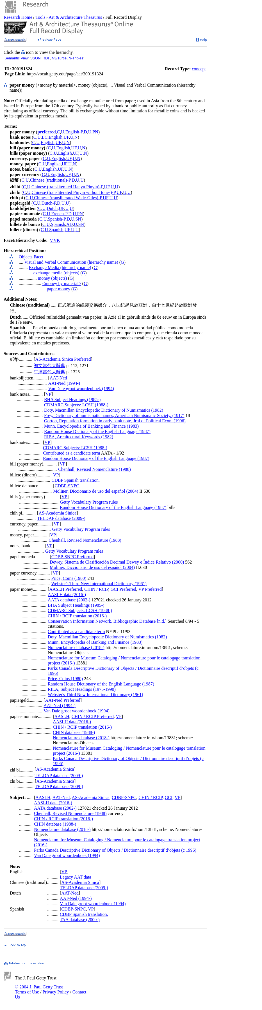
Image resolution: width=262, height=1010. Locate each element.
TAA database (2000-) (80, 919)
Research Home (18, 17)
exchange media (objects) (56, 272)
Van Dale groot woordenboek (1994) (81, 388)
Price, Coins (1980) (68, 578)
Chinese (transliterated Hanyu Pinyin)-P (67, 186)
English (55, 137)
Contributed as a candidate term (71, 453)
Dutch (52, 208)
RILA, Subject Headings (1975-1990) (82, 689)
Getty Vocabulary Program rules (89, 502)
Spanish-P (56, 219)
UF (66, 137)
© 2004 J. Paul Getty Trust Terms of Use (39, 989)
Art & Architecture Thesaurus (75, 17)
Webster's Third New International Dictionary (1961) (99, 583)
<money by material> (61, 283)
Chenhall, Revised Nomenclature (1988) (94, 469)
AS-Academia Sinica (57, 513)
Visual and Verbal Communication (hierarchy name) (71, 262)
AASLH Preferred (65, 589)
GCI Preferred (123, 589)
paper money (58, 288)
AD (69, 224)
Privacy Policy (55, 992)
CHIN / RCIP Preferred (93, 716)
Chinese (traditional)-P (50, 180)
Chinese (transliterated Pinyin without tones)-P (73, 192)
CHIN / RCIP (96, 589)
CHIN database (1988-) (74, 732)
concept (199, 68)
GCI (169, 797)
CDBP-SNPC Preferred (72, 556)
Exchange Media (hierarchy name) (60, 267)
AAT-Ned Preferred (62, 700)
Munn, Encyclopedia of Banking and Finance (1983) (91, 426)
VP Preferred (149, 589)
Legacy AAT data (75, 877)
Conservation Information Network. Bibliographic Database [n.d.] (107, 621)
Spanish (58, 224)
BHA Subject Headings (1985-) (72, 399)
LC (44, 137)
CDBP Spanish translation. (76, 480)
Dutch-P (49, 203)
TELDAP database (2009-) (61, 518)
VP (48, 394)
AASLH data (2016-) (67, 594)
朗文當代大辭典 (49, 365)
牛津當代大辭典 (49, 371)
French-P (59, 213)
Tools (41, 17)
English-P (74, 131)
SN (78, 219)
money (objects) (52, 278)
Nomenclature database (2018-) (76, 647)
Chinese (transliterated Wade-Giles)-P (68, 197)
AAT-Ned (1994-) (64, 383)
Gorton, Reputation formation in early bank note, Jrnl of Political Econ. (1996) (115, 420)
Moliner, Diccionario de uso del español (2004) (95, 491)
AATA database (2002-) (70, 599)
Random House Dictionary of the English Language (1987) (97, 431)
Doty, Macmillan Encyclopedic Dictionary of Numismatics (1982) (103, 410)
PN (95, 131)
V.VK (55, 240)
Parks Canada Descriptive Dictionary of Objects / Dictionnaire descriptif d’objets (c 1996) (115, 850)
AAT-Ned (58, 378)
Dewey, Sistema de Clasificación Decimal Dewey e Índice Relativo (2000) (117, 562)
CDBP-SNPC (67, 485)
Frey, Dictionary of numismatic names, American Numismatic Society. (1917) (114, 415)
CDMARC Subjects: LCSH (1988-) (76, 404)
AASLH (61, 716)
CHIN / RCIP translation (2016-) (77, 615)
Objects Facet (31, 256)
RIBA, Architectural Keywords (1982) (78, 436)
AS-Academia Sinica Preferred (63, 359)
